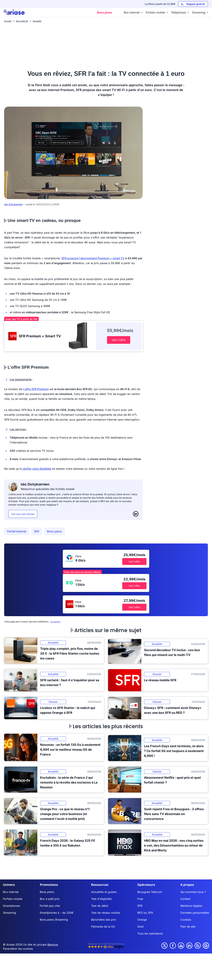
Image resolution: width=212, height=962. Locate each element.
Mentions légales (191, 905)
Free (140, 899)
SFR (36, 531)
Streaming (9, 912)
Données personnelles (194, 912)
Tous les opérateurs (150, 933)
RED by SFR (145, 912)
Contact (185, 899)
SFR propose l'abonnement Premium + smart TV (92, 258)
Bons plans (54, 531)
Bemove (52, 944)
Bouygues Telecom (149, 892)
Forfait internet (16, 531)
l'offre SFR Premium (36, 389)
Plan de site (187, 926)
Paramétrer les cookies (18, 948)
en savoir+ (55, 621)
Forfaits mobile (12, 899)
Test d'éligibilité (101, 899)
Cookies (185, 919)
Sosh (140, 926)
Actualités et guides (104, 892)
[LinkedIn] (136, 514)
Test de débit (99, 905)
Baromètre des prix (103, 919)
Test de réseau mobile (105, 912)
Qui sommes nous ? (193, 892)
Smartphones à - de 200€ (56, 912)
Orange (142, 919)
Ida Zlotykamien (13, 204)
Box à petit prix (50, 899)
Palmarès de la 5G (103, 926)
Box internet (11, 892)
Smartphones (11, 905)
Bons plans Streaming (54, 919)
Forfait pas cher (50, 905)
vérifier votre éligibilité (36, 468)
